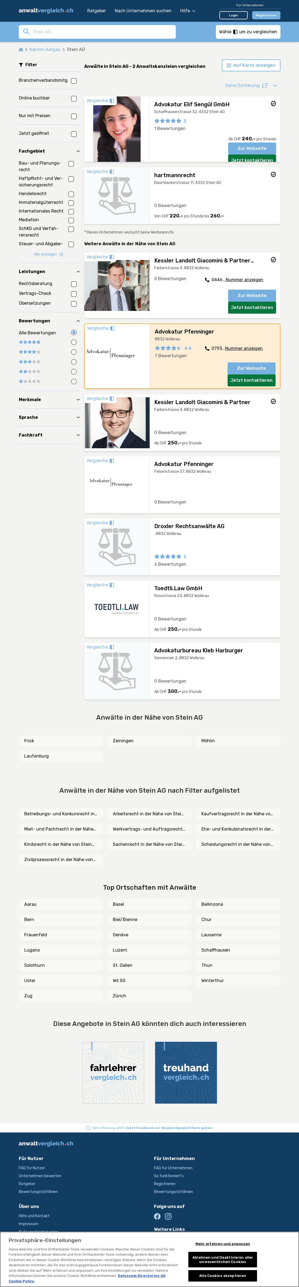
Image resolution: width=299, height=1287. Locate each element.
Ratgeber (96, 10)
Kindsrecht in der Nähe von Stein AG (58, 845)
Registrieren (266, 15)
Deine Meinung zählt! (152, 1128)
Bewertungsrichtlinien (38, 1191)
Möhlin (208, 740)
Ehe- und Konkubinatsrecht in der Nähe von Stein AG (236, 829)
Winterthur (212, 980)
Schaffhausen (215, 950)
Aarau (30, 904)
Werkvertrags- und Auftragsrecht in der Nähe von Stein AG (148, 829)
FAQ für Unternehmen (173, 1168)
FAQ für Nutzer (32, 1168)
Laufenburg (36, 756)
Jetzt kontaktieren (252, 160)
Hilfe (187, 10)
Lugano (32, 950)
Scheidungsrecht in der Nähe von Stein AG (235, 845)
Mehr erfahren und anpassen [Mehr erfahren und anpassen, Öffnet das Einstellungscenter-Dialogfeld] (222, 1244)
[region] (149, 1259)
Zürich (119, 995)
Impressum (28, 1224)
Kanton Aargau (45, 49)
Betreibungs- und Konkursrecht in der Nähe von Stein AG (59, 814)
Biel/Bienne (125, 919)
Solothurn (34, 965)
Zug (28, 995)
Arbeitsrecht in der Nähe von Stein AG (148, 814)
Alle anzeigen (49, 254)
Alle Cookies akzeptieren (222, 1276)
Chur (206, 919)
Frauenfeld (35, 934)
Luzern (120, 950)
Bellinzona (212, 904)
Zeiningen (123, 740)
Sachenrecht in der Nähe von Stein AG (149, 845)
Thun (206, 965)
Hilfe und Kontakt (34, 1216)
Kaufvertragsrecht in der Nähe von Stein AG (237, 814)
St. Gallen (122, 965)
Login (233, 15)
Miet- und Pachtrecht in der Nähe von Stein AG (58, 829)
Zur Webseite (252, 148)
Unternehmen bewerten (40, 1176)
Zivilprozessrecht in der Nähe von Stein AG (58, 860)
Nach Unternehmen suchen (143, 10)
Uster (29, 980)
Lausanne (211, 934)
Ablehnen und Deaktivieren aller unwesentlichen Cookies (222, 1259)
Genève (120, 934)
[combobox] (103, 31)
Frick (29, 740)
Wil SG (119, 980)
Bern (29, 919)
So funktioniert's (169, 1176)
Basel (118, 904)
